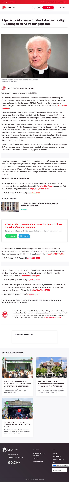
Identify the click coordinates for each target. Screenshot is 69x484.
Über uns (54, 457)
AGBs (53, 465)
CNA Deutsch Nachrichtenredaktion (23, 88)
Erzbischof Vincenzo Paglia (29, 302)
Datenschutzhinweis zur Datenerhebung (59, 473)
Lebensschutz (13, 304)
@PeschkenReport (46, 186)
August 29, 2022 (33, 193)
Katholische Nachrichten (12, 302)
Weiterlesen (26, 209)
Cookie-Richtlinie (56, 460)
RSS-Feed (35, 461)
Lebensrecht (23, 304)
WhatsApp (11, 237)
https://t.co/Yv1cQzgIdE (31, 277)
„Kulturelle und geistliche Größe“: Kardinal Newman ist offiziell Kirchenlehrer (42, 204)
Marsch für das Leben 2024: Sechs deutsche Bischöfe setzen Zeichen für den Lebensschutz (16, 386)
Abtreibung (5, 304)
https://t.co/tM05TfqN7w (56, 255)
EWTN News (52, 2)
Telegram (24, 237)
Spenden (48, 7)
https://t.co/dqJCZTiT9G (42, 292)
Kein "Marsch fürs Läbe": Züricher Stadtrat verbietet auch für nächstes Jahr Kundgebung (49, 386)
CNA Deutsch (62, 2)
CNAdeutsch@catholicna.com (53, 319)
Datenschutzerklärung (58, 462)
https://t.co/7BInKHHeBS (40, 189)
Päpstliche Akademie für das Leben (50, 302)
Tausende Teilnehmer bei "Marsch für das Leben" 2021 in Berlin (17, 428)
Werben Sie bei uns (38, 464)
